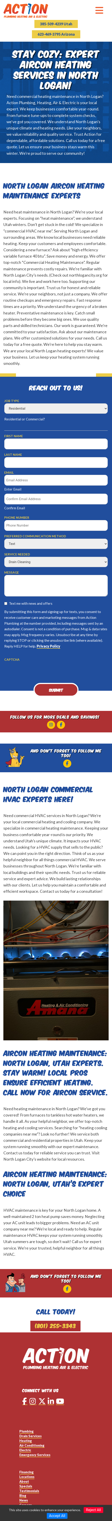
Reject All (93, 1510)
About (24, 1481)
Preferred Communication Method (35, 536)
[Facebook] (61, 725)
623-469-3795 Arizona (56, 34)
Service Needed (17, 554)
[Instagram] (51, 725)
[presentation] (38, 671)
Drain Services (30, 1436)
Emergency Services (34, 1455)
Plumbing (26, 1431)
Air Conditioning (32, 1445)
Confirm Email (14, 508)
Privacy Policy (48, 646)
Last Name (13, 454)
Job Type (11, 401)
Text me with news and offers (30, 603)
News (23, 1500)
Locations (26, 1477)
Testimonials (29, 1491)
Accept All (57, 1516)
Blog (22, 1495)
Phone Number (16, 517)
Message (11, 572)
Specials (25, 1486)
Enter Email (12, 489)
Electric (25, 1450)
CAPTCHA (12, 659)
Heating (25, 1441)
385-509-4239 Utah (56, 24)
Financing (26, 1472)
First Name (13, 436)
